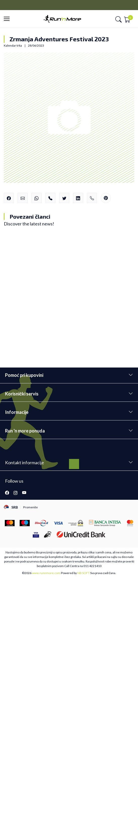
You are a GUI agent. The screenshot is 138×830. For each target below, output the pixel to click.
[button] (8, 19)
